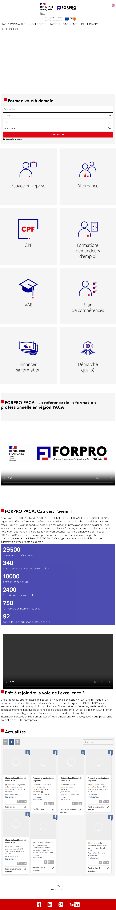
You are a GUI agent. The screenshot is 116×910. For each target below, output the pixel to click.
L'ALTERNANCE (90, 24)
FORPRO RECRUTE (12, 29)
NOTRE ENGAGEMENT (63, 24)
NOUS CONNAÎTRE (13, 24)
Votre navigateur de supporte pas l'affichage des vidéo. (58, 453)
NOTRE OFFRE (37, 24)
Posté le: (10, 807)
